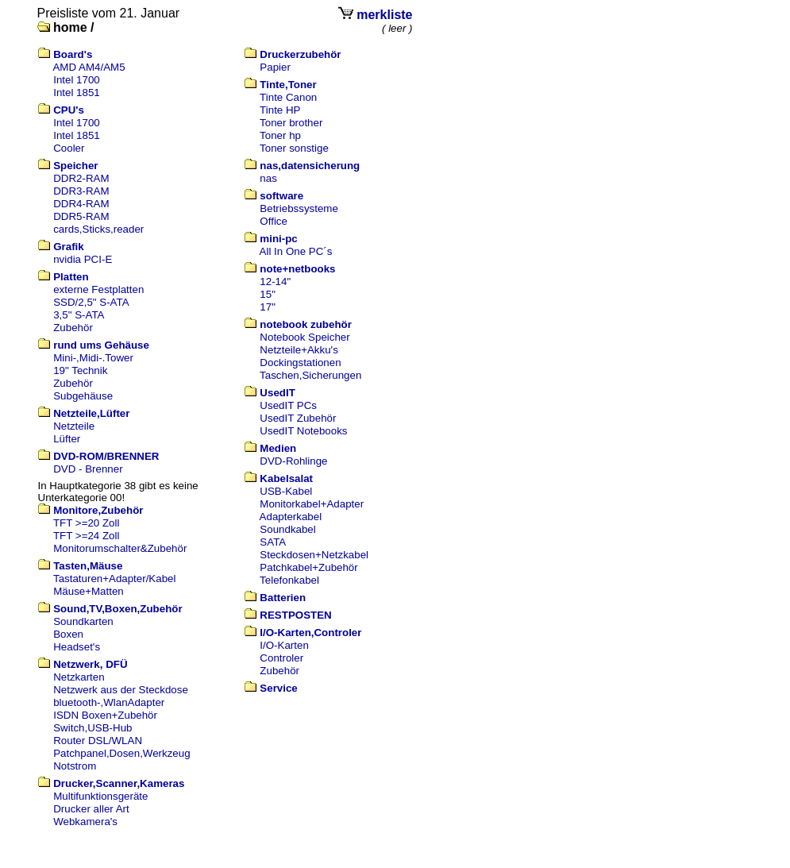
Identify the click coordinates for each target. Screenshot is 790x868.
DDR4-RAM (81, 204)
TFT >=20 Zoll (86, 523)
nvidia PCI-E (82, 259)
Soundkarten (83, 621)
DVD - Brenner (87, 469)
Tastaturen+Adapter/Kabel (114, 578)
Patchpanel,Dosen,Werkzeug (121, 753)
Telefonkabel (289, 580)
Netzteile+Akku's (298, 350)
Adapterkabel (291, 517)
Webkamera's (85, 821)
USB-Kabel (286, 491)
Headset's (76, 647)
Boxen (68, 634)
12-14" (275, 281)
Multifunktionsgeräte (100, 796)
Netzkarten (78, 677)
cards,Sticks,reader (98, 229)
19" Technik (80, 370)
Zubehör (73, 328)
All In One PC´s (296, 251)
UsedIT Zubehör (298, 418)
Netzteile (73, 426)
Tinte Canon (288, 97)
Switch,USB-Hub (92, 728)
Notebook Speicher (304, 337)
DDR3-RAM (81, 191)
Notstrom (74, 766)
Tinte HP (280, 110)
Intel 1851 (76, 92)
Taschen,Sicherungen (310, 375)
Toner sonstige (294, 148)
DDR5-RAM (81, 216)
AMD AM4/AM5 (88, 67)
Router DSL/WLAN (97, 740)
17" (268, 307)
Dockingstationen (300, 362)
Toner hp (280, 135)
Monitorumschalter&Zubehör (120, 548)
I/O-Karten (284, 645)
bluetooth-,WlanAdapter (108, 702)
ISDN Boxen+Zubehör (105, 715)
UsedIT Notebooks (303, 431)
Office (273, 221)
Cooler (68, 148)
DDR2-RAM (81, 178)
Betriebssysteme (299, 208)
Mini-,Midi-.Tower (93, 358)
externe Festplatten (98, 289)
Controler (281, 658)
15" (268, 294)
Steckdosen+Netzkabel (314, 555)
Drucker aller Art (91, 809)
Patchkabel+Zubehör (308, 567)
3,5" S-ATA (78, 315)
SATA (273, 542)
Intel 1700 (76, 80)
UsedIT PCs (288, 405)
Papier (275, 67)
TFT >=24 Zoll (86, 536)
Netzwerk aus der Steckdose (120, 690)
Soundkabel (287, 529)
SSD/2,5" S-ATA (91, 302)
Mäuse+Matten (88, 591)
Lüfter (66, 439)
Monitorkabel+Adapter (312, 504)
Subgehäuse (83, 396)
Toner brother (291, 123)
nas (268, 178)
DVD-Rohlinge (293, 461)
